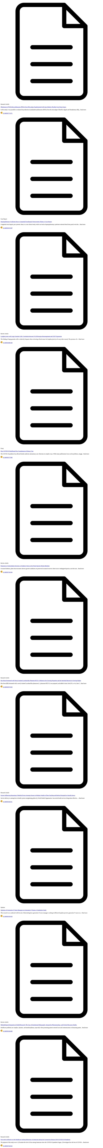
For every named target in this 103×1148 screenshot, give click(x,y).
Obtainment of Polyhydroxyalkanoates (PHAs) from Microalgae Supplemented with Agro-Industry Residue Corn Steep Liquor (33, 107)
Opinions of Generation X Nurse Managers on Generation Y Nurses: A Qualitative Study (23, 910)
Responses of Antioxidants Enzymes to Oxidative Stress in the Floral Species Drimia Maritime (25, 566)
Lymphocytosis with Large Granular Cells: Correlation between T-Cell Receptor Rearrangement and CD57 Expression (31, 336)
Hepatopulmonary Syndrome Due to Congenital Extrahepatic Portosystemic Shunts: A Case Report (26, 221)
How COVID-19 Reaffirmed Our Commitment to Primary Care (17, 451)
